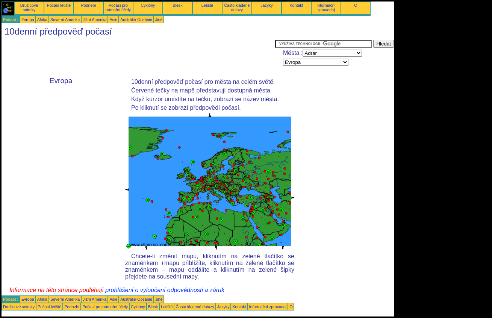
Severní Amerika (65, 19)
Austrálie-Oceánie (136, 19)
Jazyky (266, 5)
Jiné (159, 19)
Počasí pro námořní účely (118, 7)
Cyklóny (148, 5)
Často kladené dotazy (237, 7)
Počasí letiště (59, 5)
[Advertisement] (138, 57)
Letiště (207, 5)
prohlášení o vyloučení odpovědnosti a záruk (164, 290)
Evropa (27, 19)
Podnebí (88, 5)
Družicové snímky (29, 7)
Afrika (42, 19)
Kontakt (296, 5)
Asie (113, 19)
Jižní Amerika (94, 19)
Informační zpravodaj (325, 7)
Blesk (177, 5)
